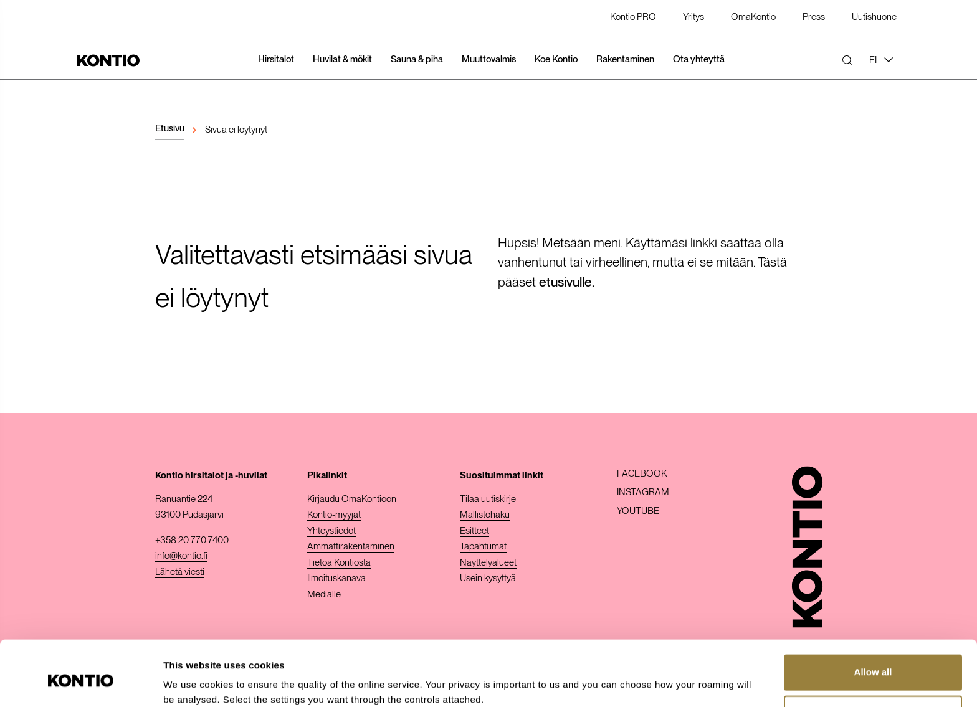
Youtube (638, 511)
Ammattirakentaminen (350, 546)
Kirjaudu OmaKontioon (351, 499)
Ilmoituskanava (336, 578)
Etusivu (169, 128)
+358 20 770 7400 (192, 540)
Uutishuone (874, 17)
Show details (192, 682)
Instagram (643, 492)
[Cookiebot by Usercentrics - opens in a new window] (80, 682)
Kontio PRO (633, 17)
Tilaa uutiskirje (488, 499)
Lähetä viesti (179, 571)
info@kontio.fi (181, 555)
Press (814, 17)
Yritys (693, 17)
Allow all (873, 620)
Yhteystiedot (331, 530)
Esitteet (474, 530)
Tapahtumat (483, 546)
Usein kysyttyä (488, 578)
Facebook (642, 473)
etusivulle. (566, 282)
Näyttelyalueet (488, 562)
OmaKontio (753, 17)
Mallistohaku (485, 514)
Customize (873, 661)
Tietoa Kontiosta (339, 562)
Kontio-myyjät (334, 514)
